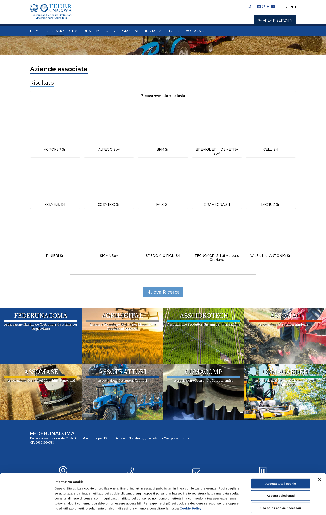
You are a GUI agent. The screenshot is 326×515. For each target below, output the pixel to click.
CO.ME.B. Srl (55, 205)
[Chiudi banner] (319, 464)
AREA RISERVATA (275, 20)
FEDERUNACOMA (41, 316)
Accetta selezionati (281, 481)
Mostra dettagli (218, 507)
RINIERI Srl (55, 256)
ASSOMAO (285, 316)
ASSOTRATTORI (122, 372)
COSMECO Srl (109, 205)
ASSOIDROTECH (203, 316)
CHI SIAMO (55, 31)
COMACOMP (203, 372)
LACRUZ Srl (270, 205)
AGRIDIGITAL (122, 316)
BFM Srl (163, 149)
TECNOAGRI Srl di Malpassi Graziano (217, 258)
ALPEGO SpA (109, 149)
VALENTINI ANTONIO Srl (270, 256)
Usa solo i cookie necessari (280, 493)
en (293, 6)
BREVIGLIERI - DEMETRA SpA (217, 151)
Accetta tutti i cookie (280, 468)
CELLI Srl (270, 149)
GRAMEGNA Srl (217, 205)
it (285, 6)
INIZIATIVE (154, 31)
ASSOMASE (41, 372)
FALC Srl (163, 205)
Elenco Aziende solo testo (163, 95)
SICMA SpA (109, 256)
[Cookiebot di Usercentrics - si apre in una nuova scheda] (27, 507)
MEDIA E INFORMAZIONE (118, 31)
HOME (35, 31)
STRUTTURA (80, 31)
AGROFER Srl (55, 149)
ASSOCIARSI (196, 31)
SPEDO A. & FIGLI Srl (163, 256)
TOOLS (174, 31)
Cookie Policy (191, 493)
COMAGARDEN (285, 372)
